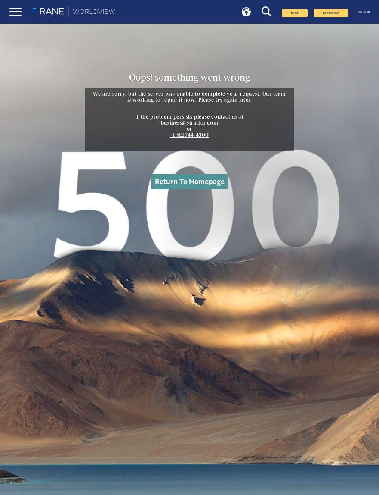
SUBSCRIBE (330, 13)
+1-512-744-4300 (189, 135)
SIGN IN (364, 11)
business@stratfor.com (190, 122)
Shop (294, 13)
